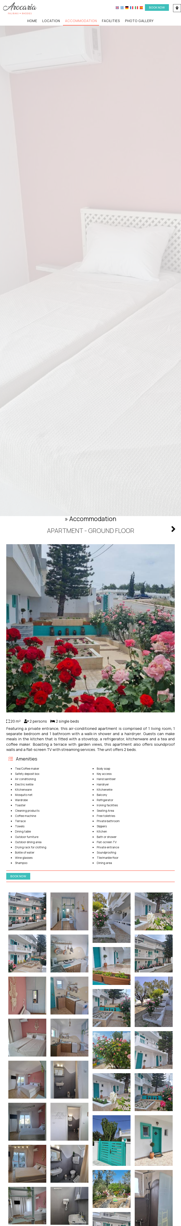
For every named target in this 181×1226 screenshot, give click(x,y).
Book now (157, 7)
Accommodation (81, 21)
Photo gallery (139, 21)
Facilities (111, 21)
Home (32, 21)
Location (51, 21)
